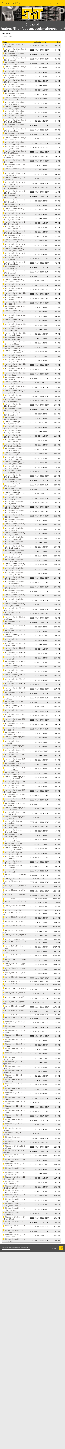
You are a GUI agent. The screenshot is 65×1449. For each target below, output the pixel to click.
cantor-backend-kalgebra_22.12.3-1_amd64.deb (14, 68)
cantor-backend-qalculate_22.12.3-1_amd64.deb (13, 520)
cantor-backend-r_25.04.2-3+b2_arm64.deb (13, 658)
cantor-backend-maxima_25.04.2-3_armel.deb (13, 267)
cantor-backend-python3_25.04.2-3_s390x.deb (13, 498)
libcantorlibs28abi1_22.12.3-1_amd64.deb (13, 1156)
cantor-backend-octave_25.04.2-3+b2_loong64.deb (14, 347)
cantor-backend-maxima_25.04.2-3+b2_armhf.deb (13, 236)
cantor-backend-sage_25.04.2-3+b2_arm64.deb (13, 764)
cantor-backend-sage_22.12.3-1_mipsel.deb (13, 755)
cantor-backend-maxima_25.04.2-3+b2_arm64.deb (13, 232)
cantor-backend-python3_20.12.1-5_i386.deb (13, 409)
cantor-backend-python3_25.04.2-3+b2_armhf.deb (13, 449)
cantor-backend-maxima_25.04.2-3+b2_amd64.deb (13, 227)
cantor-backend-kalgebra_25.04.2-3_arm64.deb (14, 130)
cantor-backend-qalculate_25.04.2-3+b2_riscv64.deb (13, 569)
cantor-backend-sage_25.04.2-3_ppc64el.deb (13, 809)
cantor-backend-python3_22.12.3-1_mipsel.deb (13, 436)
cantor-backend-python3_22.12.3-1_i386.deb (13, 427)
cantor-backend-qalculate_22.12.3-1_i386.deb (13, 534)
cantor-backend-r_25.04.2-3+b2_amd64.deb (13, 653)
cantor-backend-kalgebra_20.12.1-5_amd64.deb (14, 50)
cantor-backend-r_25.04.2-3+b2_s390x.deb (13, 680)
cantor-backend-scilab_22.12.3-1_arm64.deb (13, 835)
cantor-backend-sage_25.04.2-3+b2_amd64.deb (13, 760)
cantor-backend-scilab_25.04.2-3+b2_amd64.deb (13, 840)
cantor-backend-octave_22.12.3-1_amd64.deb (14, 307)
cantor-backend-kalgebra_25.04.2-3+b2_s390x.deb (14, 121)
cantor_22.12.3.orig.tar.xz (13, 939)
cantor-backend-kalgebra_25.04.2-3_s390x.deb (14, 152)
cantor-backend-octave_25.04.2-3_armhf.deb (14, 378)
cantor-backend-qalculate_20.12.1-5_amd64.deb (13, 502)
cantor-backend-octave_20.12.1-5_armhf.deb (14, 298)
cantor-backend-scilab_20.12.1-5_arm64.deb (13, 826)
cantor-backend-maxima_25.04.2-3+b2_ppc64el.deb (13, 245)
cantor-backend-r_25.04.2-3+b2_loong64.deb (13, 667)
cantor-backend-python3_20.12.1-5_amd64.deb (13, 396)
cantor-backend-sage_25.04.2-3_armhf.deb (13, 804)
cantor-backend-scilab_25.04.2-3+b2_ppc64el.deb (13, 849)
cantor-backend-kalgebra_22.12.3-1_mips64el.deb (14, 85)
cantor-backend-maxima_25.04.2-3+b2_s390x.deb (13, 254)
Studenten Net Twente (13, 3)
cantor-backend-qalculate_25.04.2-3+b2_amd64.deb (13, 547)
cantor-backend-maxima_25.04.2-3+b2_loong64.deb (13, 241)
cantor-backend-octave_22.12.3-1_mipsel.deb (14, 329)
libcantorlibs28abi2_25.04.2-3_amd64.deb (13, 1213)
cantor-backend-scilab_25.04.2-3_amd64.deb (13, 857)
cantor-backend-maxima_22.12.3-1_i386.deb (13, 214)
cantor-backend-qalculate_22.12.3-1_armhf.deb (13, 529)
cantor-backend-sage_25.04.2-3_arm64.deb (13, 795)
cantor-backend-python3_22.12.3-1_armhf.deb (13, 423)
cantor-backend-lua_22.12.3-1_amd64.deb (13, 165)
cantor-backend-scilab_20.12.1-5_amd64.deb (13, 822)
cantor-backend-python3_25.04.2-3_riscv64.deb (13, 494)
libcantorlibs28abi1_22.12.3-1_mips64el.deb (13, 1173)
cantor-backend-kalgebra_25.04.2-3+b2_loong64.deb (14, 108)
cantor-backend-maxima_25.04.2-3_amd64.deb (13, 258)
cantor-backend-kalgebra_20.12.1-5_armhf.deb (14, 59)
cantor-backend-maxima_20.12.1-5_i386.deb (13, 196)
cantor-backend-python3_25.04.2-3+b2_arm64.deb (13, 445)
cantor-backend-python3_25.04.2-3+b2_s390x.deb (13, 467)
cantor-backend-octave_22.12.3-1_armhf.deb (14, 316)
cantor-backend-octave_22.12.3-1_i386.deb (14, 321)
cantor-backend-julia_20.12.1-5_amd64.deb (13, 45)
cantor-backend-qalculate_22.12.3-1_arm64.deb (13, 525)
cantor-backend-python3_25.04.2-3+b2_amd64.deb (13, 440)
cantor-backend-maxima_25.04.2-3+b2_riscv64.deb (13, 250)
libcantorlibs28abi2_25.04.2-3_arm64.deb (13, 1218)
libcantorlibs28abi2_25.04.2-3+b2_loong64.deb (13, 1196)
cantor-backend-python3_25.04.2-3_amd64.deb (13, 471)
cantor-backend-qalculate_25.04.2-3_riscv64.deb (13, 600)
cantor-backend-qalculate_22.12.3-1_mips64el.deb (13, 538)
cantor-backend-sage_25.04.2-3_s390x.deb (13, 818)
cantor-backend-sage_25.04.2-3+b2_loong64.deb (13, 773)
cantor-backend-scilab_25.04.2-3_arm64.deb (13, 862)
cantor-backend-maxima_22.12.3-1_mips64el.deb (13, 218)
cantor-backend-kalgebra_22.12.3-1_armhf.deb (14, 76)
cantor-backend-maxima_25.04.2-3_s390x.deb (13, 285)
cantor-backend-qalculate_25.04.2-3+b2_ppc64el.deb (13, 565)
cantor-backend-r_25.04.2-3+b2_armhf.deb (13, 662)
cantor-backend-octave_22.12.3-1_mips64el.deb (14, 325)
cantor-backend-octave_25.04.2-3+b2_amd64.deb (14, 334)
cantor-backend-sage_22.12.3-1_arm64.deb (13, 738)
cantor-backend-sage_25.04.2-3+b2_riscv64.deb (13, 782)
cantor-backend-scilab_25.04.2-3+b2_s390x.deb (13, 853)
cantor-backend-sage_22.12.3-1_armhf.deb (13, 742)
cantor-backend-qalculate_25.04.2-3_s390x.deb (13, 605)
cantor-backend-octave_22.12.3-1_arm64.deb (14, 312)
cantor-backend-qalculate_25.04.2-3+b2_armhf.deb (13, 556)
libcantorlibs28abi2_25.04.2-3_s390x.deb (13, 1240)
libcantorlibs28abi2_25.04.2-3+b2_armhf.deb (13, 1191)
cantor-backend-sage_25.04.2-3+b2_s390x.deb (13, 786)
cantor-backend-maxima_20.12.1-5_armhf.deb (13, 192)
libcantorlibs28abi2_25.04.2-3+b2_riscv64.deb (13, 1205)
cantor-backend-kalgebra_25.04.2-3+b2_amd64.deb (14, 94)
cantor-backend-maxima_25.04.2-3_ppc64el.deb (13, 276)
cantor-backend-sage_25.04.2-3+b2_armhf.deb (13, 769)
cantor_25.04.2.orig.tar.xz (13, 1015)
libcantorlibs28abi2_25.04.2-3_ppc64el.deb (13, 1231)
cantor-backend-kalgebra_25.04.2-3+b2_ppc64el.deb (14, 112)
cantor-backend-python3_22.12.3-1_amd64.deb (13, 414)
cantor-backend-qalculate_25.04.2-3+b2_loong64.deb (13, 560)
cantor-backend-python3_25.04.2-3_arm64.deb (13, 476)
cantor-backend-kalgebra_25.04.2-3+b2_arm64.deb (14, 99)
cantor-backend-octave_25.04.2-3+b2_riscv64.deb (14, 356)
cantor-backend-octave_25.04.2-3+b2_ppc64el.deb (14, 352)
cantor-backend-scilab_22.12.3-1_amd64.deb (13, 831)
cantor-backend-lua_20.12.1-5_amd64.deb (13, 156)
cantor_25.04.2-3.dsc (11, 981)
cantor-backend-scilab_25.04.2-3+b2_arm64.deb (13, 844)
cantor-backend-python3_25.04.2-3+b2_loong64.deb (13, 454)
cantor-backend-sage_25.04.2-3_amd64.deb (13, 791)
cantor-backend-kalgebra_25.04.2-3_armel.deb (14, 134)
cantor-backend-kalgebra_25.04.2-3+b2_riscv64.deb (14, 116)
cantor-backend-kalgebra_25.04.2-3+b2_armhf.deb (14, 103)
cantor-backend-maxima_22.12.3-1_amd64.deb (13, 201)
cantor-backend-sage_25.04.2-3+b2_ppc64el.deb (13, 778)
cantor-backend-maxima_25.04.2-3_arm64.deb (13, 263)
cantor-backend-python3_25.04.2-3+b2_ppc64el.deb (13, 458)
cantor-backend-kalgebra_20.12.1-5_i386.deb (14, 63)
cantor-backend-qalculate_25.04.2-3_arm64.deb (13, 582)
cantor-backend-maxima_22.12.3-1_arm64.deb (13, 205)
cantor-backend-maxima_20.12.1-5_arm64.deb (13, 187)
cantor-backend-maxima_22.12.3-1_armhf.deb (13, 210)
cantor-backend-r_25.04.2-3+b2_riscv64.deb (13, 676)
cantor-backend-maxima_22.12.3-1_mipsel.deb (13, 223)
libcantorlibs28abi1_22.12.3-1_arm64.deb (13, 1160)
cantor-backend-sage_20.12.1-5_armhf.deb (13, 724)
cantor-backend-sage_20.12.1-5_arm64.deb (13, 720)
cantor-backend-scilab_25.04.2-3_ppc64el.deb (13, 866)
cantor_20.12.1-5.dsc (11, 879)
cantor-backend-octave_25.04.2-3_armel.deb (14, 374)
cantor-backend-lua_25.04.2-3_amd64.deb (13, 179)
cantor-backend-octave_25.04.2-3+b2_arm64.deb (14, 338)
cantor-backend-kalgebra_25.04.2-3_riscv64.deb (14, 147)
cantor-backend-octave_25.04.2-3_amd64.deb (14, 365)
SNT (61, 1248)
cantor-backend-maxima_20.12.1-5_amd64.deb (13, 183)
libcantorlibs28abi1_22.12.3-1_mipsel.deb (13, 1178)
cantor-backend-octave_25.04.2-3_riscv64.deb (14, 387)
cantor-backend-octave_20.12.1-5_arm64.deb (14, 294)
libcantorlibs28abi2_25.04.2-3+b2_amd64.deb (13, 1182)
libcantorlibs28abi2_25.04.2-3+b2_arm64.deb (13, 1187)
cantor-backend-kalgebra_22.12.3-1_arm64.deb (14, 72)
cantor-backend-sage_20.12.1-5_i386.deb (13, 729)
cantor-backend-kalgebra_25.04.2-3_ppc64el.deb (14, 143)
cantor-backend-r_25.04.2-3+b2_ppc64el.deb (13, 671)
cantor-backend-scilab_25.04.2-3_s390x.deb (13, 871)
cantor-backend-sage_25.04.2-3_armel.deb (13, 800)
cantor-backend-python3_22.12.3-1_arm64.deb (13, 418)
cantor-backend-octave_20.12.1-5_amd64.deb (14, 289)
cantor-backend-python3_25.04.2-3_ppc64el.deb (13, 489)
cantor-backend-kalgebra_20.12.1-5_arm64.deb (14, 54)
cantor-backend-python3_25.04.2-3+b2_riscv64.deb (13, 463)
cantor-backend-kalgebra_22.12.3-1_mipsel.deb (14, 90)
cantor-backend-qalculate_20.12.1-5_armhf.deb (13, 511)
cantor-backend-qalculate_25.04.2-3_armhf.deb (13, 591)
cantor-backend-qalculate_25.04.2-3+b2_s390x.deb (13, 573)
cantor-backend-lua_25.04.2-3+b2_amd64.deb (13, 174)
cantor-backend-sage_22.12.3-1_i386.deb (13, 747)
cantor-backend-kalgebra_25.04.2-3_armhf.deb (14, 139)
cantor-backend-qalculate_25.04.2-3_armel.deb (13, 587)
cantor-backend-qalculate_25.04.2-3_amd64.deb (13, 578)
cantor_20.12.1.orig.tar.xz (13, 899)
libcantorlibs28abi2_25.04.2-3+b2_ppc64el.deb (13, 1200)
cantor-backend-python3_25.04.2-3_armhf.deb (13, 485)
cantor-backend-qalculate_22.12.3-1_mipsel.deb (13, 542)
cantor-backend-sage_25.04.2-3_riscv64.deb (13, 813)
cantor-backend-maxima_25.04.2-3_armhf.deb (13, 272)
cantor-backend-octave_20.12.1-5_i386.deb (14, 303)
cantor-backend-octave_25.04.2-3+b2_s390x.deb (14, 360)
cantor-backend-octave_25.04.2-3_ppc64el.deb (14, 383)
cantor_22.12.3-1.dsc (11, 910)
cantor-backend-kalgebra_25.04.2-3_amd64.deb (14, 125)
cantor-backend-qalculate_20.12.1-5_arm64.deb (13, 507)
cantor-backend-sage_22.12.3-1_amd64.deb (13, 733)
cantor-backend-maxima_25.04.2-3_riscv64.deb (13, 281)
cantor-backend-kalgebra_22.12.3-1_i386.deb (14, 81)
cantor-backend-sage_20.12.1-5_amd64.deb (13, 715)
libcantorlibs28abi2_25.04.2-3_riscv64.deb (13, 1236)
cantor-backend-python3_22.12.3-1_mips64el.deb (13, 431)
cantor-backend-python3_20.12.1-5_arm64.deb (13, 400)
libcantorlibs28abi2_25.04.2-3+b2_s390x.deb (13, 1209)
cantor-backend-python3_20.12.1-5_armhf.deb (13, 405)
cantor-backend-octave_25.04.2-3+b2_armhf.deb (14, 343)
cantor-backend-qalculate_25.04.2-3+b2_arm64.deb (13, 551)
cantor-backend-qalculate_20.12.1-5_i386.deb (13, 516)
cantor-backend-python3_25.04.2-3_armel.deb (13, 480)
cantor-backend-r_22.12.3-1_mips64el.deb (13, 644)
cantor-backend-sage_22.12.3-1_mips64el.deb (13, 751)
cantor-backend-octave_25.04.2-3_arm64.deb (14, 369)
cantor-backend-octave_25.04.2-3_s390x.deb (14, 392)
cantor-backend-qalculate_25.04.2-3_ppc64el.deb (13, 596)
